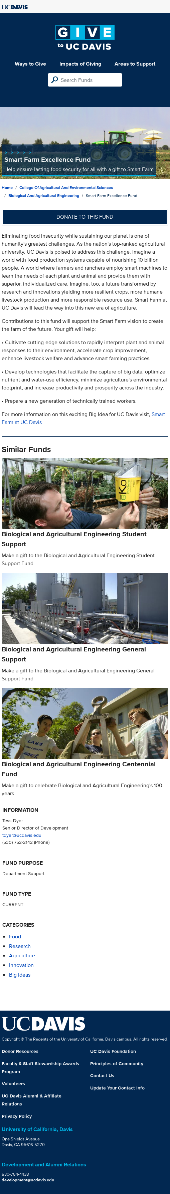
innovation (21, 965)
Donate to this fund (84, 217)
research (20, 946)
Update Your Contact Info (117, 1087)
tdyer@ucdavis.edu (21, 835)
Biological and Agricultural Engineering (43, 195)
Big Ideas (19, 975)
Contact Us (102, 1075)
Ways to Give (30, 64)
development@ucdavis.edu (28, 1180)
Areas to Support (135, 64)
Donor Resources (20, 1051)
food (15, 936)
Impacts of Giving (80, 64)
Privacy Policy (17, 1116)
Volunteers (13, 1083)
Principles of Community (116, 1063)
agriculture (22, 955)
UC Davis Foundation (113, 1051)
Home (7, 187)
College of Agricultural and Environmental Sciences (66, 187)
